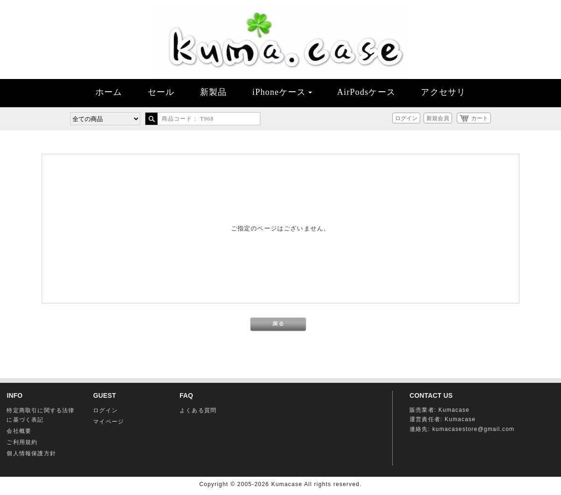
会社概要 (19, 431)
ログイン (406, 118)
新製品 (213, 92)
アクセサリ (443, 92)
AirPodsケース (366, 92)
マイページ (108, 421)
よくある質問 (198, 410)
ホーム (108, 92)
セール (161, 92)
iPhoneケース (282, 92)
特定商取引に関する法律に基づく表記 (40, 415)
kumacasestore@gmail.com (473, 429)
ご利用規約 (22, 442)
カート (479, 118)
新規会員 (437, 118)
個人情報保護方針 (31, 453)
